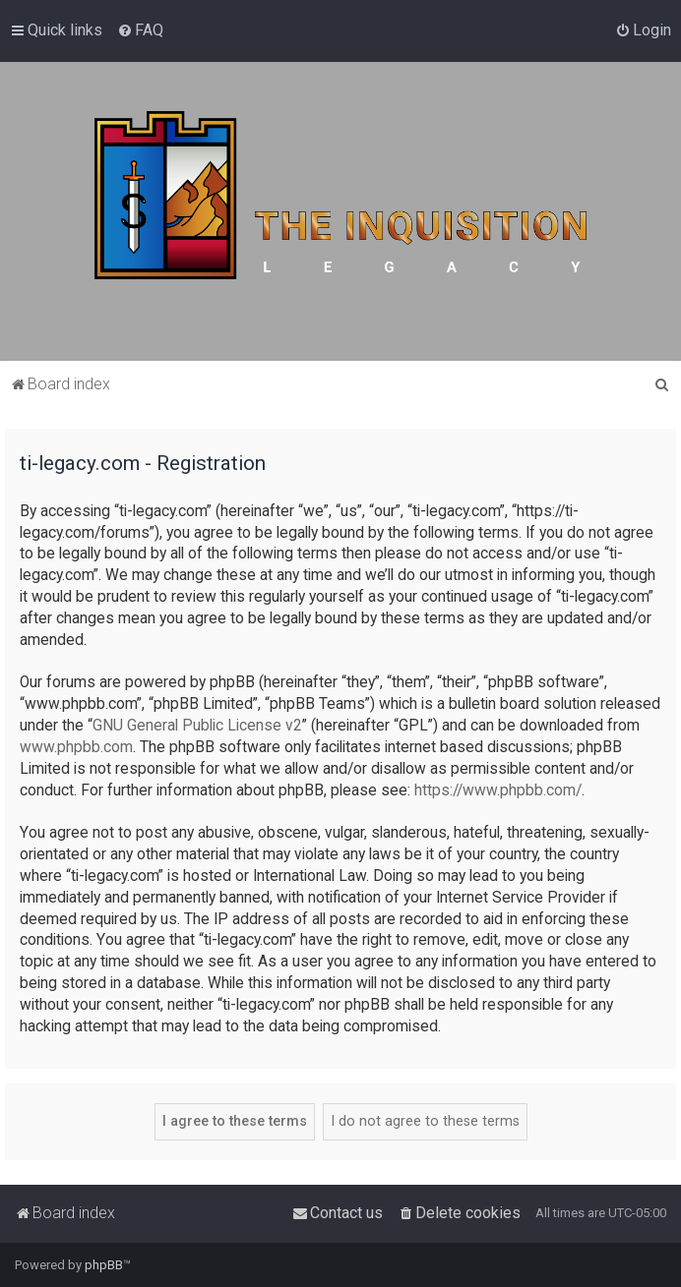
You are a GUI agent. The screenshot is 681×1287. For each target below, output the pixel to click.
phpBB (104, 1265)
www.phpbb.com (76, 747)
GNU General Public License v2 (197, 725)
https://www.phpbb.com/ (498, 790)
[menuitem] (140, 30)
